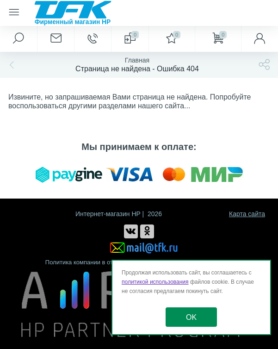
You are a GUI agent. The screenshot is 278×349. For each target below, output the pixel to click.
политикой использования (155, 282)
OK (191, 317)
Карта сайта (247, 214)
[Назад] (10, 65)
